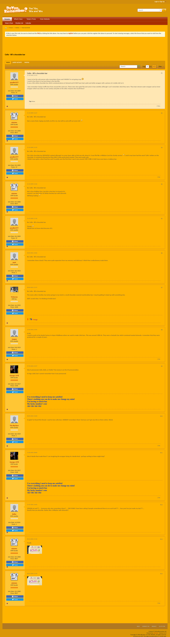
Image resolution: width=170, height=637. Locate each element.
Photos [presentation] (27, 62)
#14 (161, 574)
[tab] (8, 62)
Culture (17, 27)
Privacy (154, 626)
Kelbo (14, 514)
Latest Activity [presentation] (17, 62)
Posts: (13, 92)
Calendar (28, 23)
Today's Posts (31, 19)
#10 (161, 416)
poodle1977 (14, 82)
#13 (161, 539)
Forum (11, 27)
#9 (162, 366)
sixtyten (14, 122)
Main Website (45, 19)
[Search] (149, 10)
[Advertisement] (85, 45)
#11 (161, 453)
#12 (161, 505)
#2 (162, 113)
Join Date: (11, 91)
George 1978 (14, 376)
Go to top (162, 626)
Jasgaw (14, 339)
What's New (18, 19)
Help (138, 626)
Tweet (15, 99)
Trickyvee (14, 297)
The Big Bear (14, 426)
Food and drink (26, 27)
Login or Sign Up (160, 1)
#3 (162, 147)
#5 (162, 218)
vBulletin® (156, 633)
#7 (162, 287)
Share (15, 96)
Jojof (14, 262)
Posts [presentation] (8, 62)
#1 (162, 73)
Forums (7, 19)
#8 (162, 330)
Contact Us (145, 626)
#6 (162, 253)
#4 (162, 184)
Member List (19, 23)
